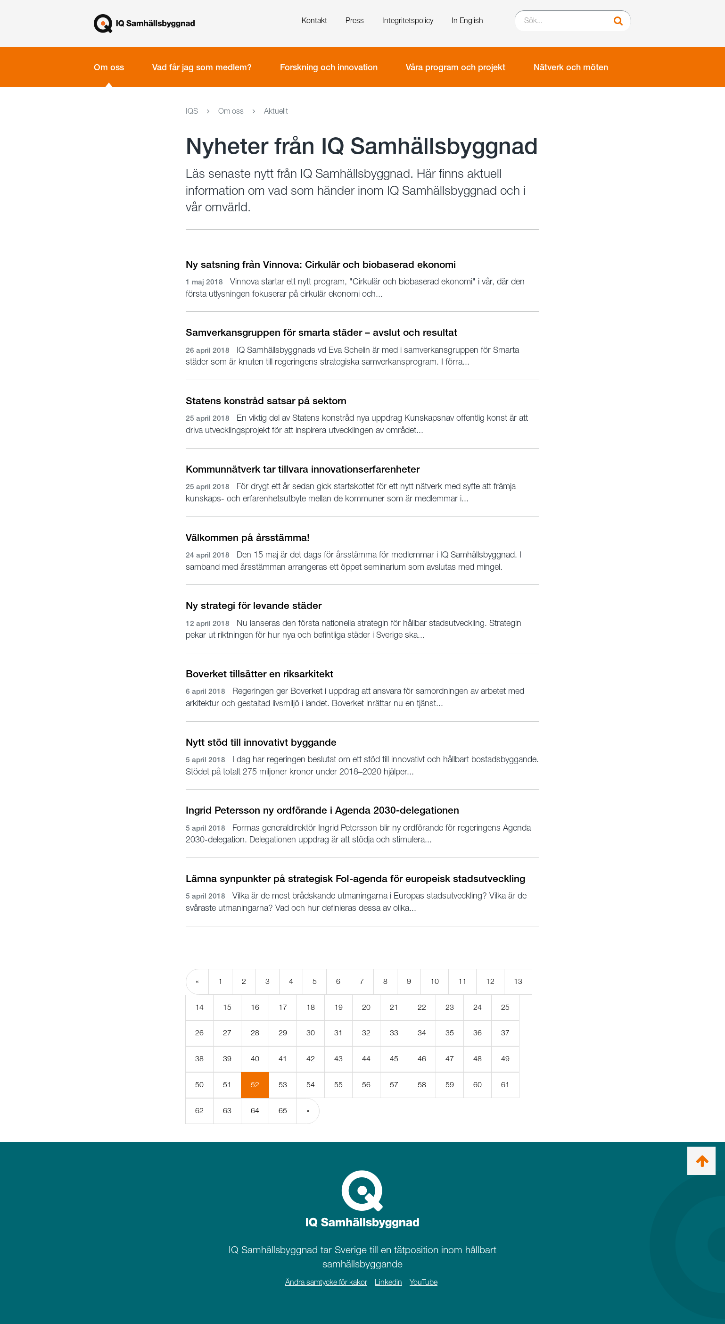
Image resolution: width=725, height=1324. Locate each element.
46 (422, 1058)
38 (199, 1058)
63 (227, 1110)
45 (394, 1058)
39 (227, 1058)
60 (477, 1084)
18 (310, 1007)
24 (477, 1007)
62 (199, 1110)
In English (467, 20)
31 (338, 1032)
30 (310, 1032)
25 (505, 1007)
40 (255, 1058)
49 (505, 1058)
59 (449, 1084)
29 (283, 1032)
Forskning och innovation (329, 67)
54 (310, 1084)
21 (394, 1007)
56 (366, 1084)
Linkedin (388, 1282)
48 (477, 1058)
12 (490, 981)
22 (422, 1007)
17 (283, 1007)
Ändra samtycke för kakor (326, 1282)
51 (227, 1084)
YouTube (423, 1282)
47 (449, 1058)
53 (283, 1084)
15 (227, 1007)
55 (338, 1084)
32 (366, 1032)
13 (518, 981)
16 (255, 1007)
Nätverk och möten (571, 67)
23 (449, 1007)
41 (283, 1058)
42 (310, 1058)
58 (422, 1084)
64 (255, 1110)
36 (477, 1032)
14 (199, 1007)
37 (505, 1032)
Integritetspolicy (407, 20)
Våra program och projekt (455, 67)
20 (366, 1007)
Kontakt (314, 20)
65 (283, 1110)
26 (199, 1032)
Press (355, 20)
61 (505, 1084)
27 (227, 1032)
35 (449, 1032)
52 (260, 1088)
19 (338, 1007)
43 (338, 1058)
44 (366, 1058)
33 (394, 1032)
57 (394, 1084)
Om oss (109, 67)
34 (422, 1032)
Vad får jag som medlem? (202, 67)
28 (255, 1032)
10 (434, 981)
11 (462, 981)
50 (199, 1084)
